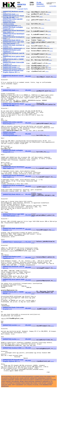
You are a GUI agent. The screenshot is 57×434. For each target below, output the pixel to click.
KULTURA (52, 425)
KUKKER (46, 425)
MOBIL (22, 427)
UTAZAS (29, 430)
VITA (40, 430)
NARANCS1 (46, 427)
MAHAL (16, 427)
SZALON (4, 430)
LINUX (3, 427)
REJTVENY (34, 428)
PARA (23, 428)
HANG (22, 424)
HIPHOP (27, 424)
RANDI (27, 428)
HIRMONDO (42, 424)
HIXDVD (49, 424)
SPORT (44, 428)
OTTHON (9, 428)
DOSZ (42, 422)
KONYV (31, 425)
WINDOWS (5, 432)
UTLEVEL (35, 430)
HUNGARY (10, 425)
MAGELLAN (10, 427)
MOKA (26, 427)
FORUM (11, 424)
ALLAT (14, 422)
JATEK (17, 425)
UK (25, 430)
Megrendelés (41, 6)
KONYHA (26, 425)
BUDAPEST (30, 422)
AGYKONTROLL (6, 422)
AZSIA (23, 422)
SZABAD (50, 428)
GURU (17, 424)
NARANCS (38, 427)
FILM (53, 422)
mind (4, 12)
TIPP (13, 430)
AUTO (19, 422)
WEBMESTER (47, 430)
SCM (39, 428)
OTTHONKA (17, 428)
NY (52, 427)
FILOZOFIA (5, 424)
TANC (9, 430)
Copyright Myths (22, 9)
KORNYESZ (39, 425)
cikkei (49, 12)
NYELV (3, 428)
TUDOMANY (19, 430)
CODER (36, 422)
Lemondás (52, 6)
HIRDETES (21, 5)
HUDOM (4, 425)
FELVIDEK (47, 422)
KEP (21, 425)
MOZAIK (32, 427)
